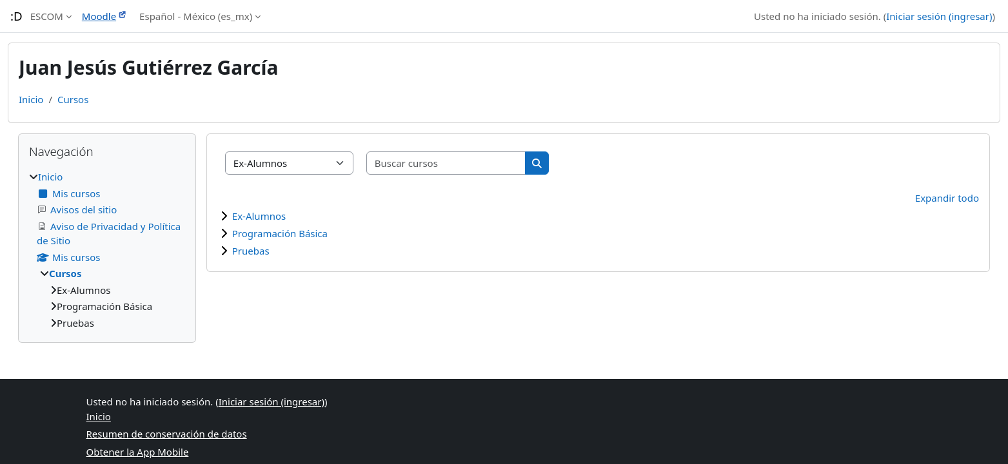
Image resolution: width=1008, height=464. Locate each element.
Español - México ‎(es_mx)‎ (195, 16)
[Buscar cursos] (446, 163)
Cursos (72, 99)
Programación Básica (280, 233)
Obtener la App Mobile (137, 451)
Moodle (99, 16)
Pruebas (251, 250)
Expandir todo (947, 197)
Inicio (31, 99)
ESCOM (46, 16)
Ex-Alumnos (259, 215)
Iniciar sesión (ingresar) (939, 16)
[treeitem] (107, 249)
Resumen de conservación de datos (166, 433)
